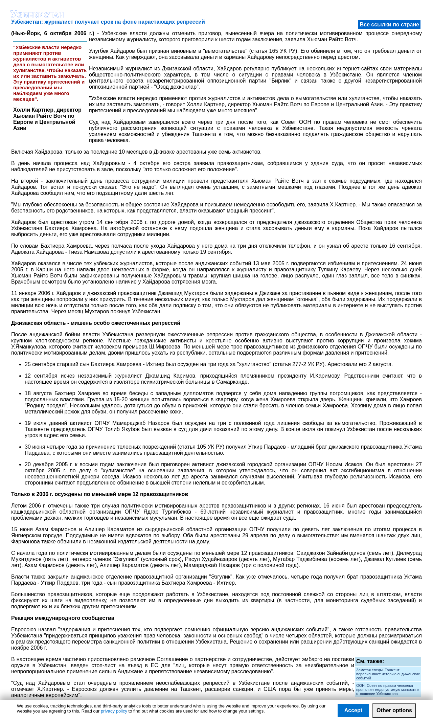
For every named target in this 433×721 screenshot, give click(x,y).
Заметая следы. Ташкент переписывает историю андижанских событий (388, 674)
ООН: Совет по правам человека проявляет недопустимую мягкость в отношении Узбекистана (387, 689)
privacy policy (114, 711)
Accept (353, 710)
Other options (394, 710)
